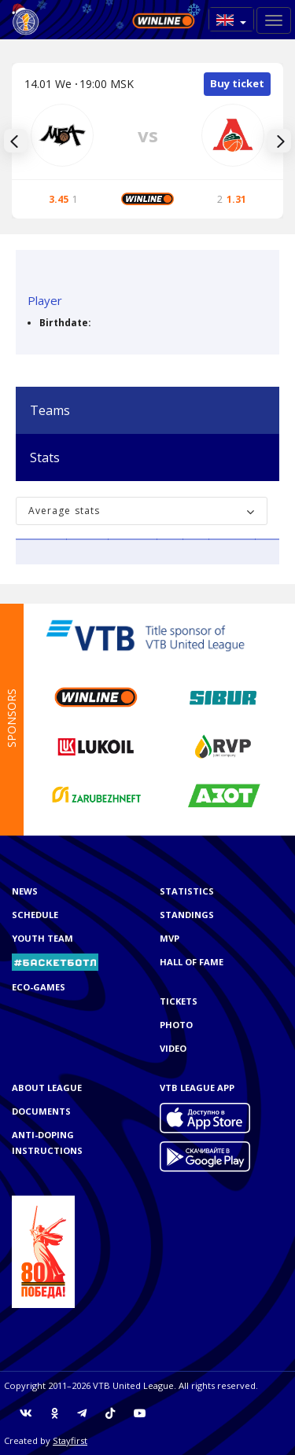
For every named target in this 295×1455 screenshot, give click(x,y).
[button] (231, 19)
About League (47, 1087)
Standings (187, 914)
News (25, 891)
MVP (169, 938)
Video (173, 1048)
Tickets (178, 1001)
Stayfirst (70, 1440)
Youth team (42, 938)
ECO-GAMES (38, 987)
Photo (176, 1025)
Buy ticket (237, 83)
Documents (41, 1111)
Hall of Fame (191, 962)
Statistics (187, 891)
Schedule (35, 914)
